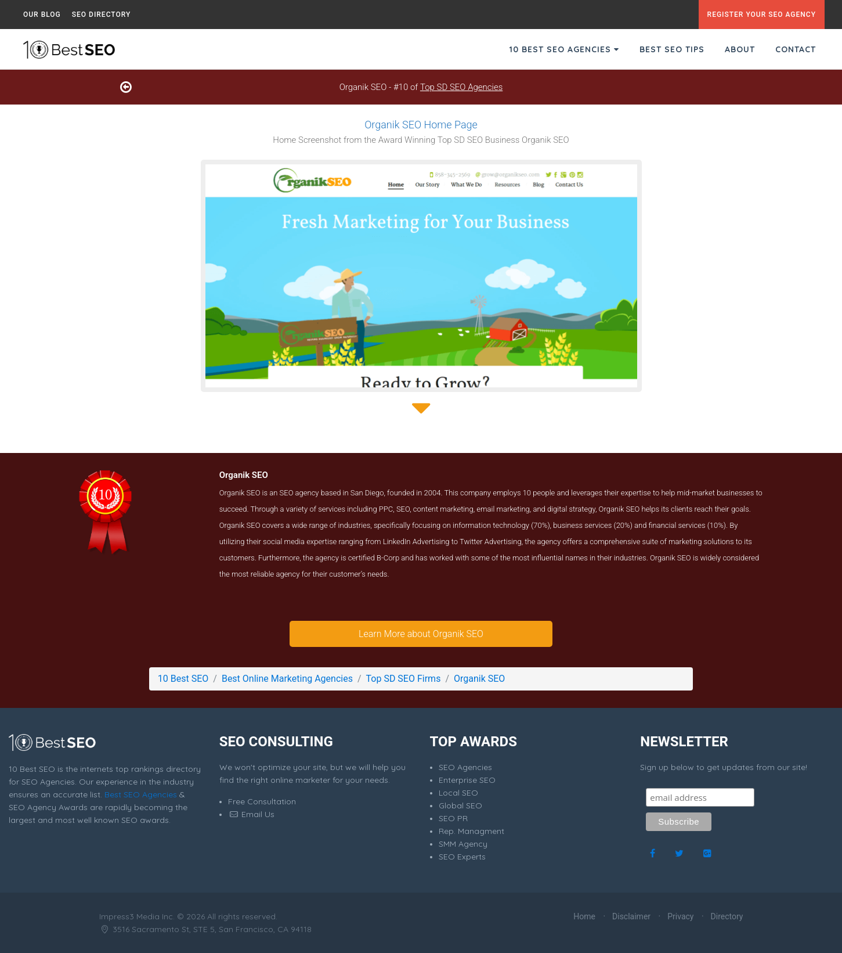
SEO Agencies (465, 767)
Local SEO (458, 792)
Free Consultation (262, 801)
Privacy (680, 916)
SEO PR (453, 818)
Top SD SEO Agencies (461, 87)
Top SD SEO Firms (403, 678)
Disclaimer (631, 916)
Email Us (251, 814)
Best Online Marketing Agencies (287, 678)
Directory (727, 916)
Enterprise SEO (467, 780)
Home (584, 916)
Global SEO (460, 805)
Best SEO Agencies (140, 794)
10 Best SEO (183, 678)
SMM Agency (463, 844)
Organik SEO (479, 678)
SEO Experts (462, 856)
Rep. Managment (471, 831)
